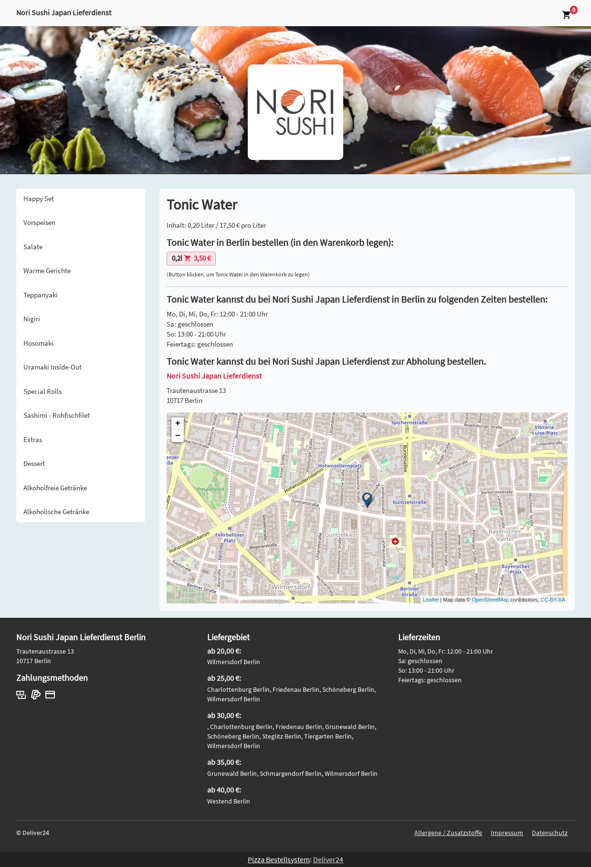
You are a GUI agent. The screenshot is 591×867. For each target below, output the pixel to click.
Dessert (34, 463)
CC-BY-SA (552, 600)
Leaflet (431, 600)
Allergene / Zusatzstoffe (448, 832)
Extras (32, 439)
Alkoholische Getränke (56, 511)
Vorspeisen (39, 222)
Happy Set (38, 198)
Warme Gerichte (47, 270)
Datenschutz (550, 832)
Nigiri (31, 318)
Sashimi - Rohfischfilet (56, 415)
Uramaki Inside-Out (52, 366)
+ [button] (177, 423)
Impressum (507, 832)
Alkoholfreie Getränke (55, 487)
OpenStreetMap (490, 600)
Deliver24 (328, 859)
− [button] (177, 436)
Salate (32, 246)
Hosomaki (38, 343)
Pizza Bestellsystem (279, 859)
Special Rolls (42, 391)
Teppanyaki (40, 294)
